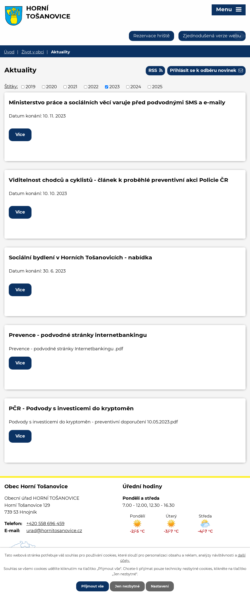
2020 (51, 86)
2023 (114, 86)
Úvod (9, 51)
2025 (157, 86)
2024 (135, 86)
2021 (72, 86)
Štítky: (11, 86)
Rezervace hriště (151, 36)
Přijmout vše (92, 586)
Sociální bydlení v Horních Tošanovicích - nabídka (80, 257)
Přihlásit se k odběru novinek (206, 70)
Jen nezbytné (127, 586)
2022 (93, 86)
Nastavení (160, 586)
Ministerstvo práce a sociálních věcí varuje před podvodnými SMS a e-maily (117, 102)
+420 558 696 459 (45, 523)
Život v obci (32, 51)
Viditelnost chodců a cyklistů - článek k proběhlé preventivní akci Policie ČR (118, 179)
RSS (155, 70)
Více (20, 134)
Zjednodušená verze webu (212, 36)
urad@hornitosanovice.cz (54, 530)
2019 (30, 86)
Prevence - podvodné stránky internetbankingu (78, 335)
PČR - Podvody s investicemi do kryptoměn (71, 408)
